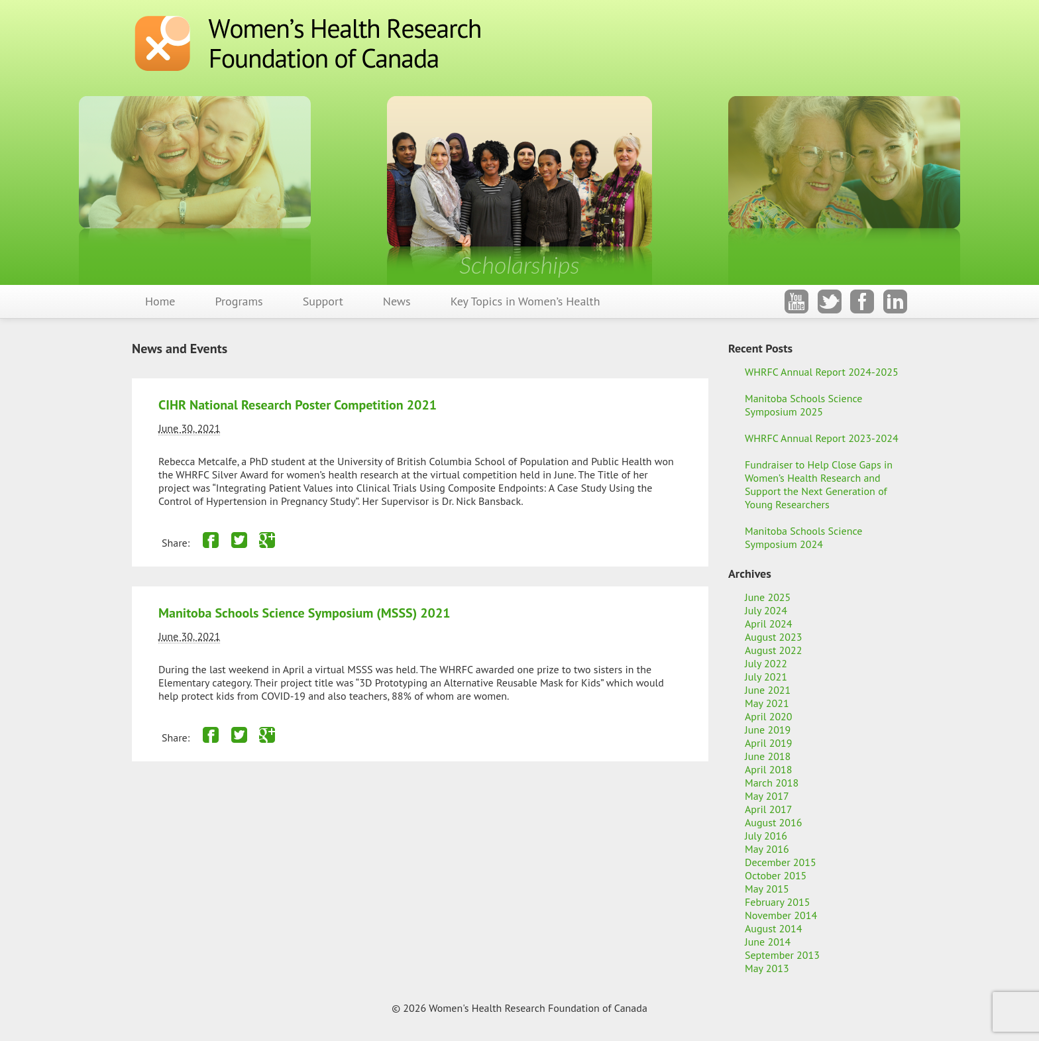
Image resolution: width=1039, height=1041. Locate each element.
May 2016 (767, 848)
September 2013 (782, 954)
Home (160, 301)
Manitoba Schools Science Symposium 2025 (803, 405)
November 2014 (781, 915)
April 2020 (769, 716)
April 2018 (769, 769)
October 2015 (775, 875)
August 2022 (773, 650)
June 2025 (768, 597)
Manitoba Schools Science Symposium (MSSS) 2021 (304, 613)
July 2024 (766, 610)
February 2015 (777, 901)
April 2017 (769, 809)
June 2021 (768, 689)
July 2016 (766, 835)
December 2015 (780, 862)
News (397, 301)
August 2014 (773, 928)
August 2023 (773, 636)
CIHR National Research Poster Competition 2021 (297, 404)
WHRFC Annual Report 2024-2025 (822, 371)
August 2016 (773, 822)
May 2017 (767, 795)
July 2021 (766, 676)
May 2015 (767, 888)
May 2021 (767, 703)
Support (323, 301)
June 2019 (768, 729)
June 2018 (768, 756)
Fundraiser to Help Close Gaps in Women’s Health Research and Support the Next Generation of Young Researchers (819, 484)
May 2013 (767, 968)
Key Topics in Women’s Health (525, 301)
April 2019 (769, 742)
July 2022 (766, 663)
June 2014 (768, 941)
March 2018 (771, 782)
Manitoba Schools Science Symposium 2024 (803, 537)
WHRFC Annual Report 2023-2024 (822, 438)
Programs (239, 301)
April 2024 (769, 623)
